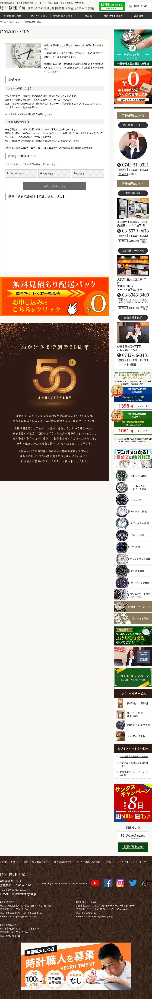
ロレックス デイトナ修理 (133, 487)
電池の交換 (48, 173)
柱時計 (133, 703)
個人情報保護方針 (63, 862)
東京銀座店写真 (133, 208)
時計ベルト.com (133, 847)
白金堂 (133, 836)
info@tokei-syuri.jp (24, 894)
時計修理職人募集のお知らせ (134, 756)
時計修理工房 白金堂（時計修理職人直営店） (12, 8)
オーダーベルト (133, 736)
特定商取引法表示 (41, 862)
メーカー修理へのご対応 (88, 862)
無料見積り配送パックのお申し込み (54, 296)
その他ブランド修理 (133, 594)
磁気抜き (80, 173)
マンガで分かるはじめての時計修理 (133, 458)
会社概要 (23, 862)
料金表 (88, 15)
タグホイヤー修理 (133, 523)
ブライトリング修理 (133, 559)
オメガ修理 (133, 499)
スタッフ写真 (133, 145)
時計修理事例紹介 (113, 15)
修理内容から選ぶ (63, 15)
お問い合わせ (138, 6)
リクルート (110, 862)
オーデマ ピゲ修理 (133, 582)
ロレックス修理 (133, 475)
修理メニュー (15, 22)
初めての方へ (133, 47)
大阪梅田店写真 (133, 265)
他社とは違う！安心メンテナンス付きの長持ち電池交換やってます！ (133, 635)
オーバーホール (16, 173)
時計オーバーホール (133, 606)
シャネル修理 (133, 570)
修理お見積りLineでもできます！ (112, 6)
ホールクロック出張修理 (133, 714)
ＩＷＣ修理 (133, 547)
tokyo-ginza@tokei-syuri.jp (23, 916)
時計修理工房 (12, 874)
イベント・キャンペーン (133, 677)
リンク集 (124, 862)
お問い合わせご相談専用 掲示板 (133, 656)
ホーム (3, 22)
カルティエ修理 (133, 511)
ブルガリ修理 (133, 535)
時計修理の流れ (12, 15)
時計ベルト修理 (133, 618)
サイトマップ (139, 862)
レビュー (141, 406)
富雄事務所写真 (133, 332)
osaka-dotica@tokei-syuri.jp (99, 916)
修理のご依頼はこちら (55, 186)
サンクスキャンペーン (133, 803)
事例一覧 (141, 431)
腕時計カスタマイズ (133, 725)
